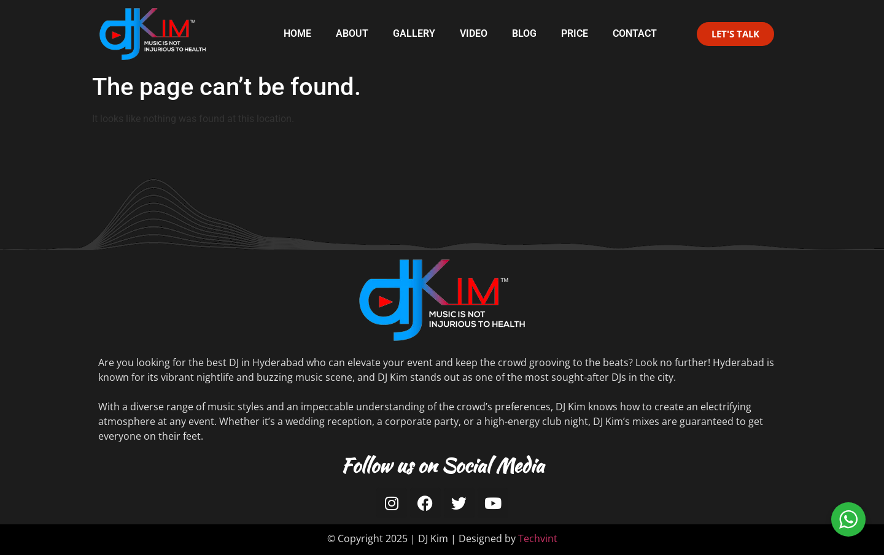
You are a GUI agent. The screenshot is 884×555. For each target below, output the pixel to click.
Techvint (537, 538)
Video (473, 33)
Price (574, 33)
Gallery (414, 33)
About (352, 33)
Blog (524, 33)
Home (297, 33)
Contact (635, 33)
